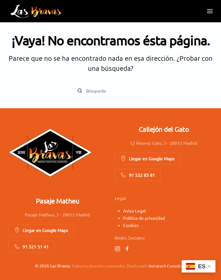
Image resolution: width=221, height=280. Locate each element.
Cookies (131, 225)
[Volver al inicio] (36, 11)
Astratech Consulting (167, 265)
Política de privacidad (144, 218)
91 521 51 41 (31, 246)
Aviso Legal (134, 210)
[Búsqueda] (110, 91)
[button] (210, 11)
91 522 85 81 (138, 175)
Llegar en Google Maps (147, 158)
